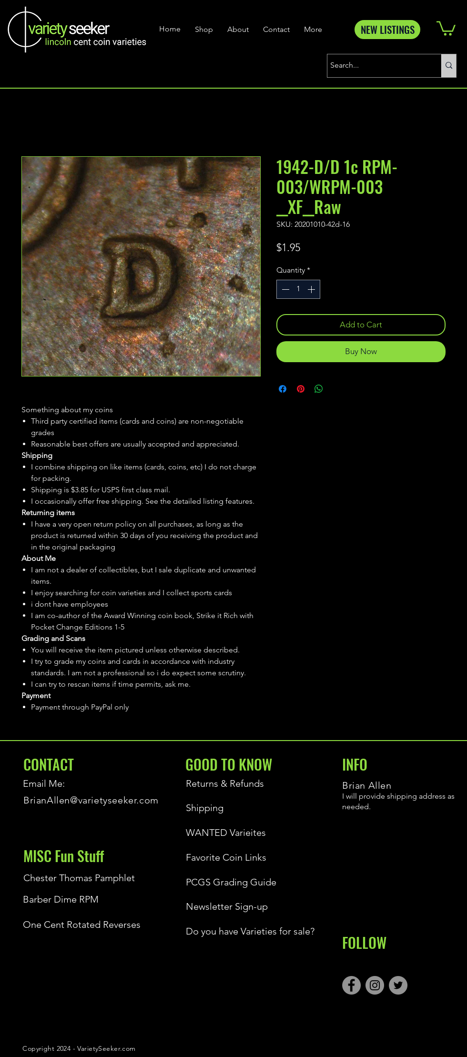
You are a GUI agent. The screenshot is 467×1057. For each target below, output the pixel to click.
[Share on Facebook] (282, 389)
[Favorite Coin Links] (228, 857)
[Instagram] (374, 985)
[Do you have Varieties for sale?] (248, 931)
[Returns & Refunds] (228, 783)
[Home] (171, 29)
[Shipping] (228, 807)
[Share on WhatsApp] (319, 389)
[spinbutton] (298, 289)
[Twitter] (398, 985)
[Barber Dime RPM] (85, 899)
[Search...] (375, 65)
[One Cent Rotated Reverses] (85, 924)
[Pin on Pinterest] (300, 389)
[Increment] (312, 289)
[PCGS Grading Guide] (248, 882)
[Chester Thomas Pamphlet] (79, 877)
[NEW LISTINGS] (387, 29)
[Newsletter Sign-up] (248, 906)
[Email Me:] (56, 783)
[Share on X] (337, 389)
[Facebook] (351, 985)
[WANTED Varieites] (228, 832)
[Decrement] (284, 289)
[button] (446, 28)
